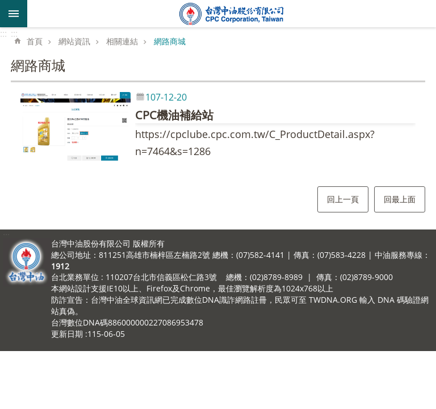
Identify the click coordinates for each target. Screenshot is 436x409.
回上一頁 (343, 199)
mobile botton (13, 13)
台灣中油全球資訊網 (231, 13)
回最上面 (400, 199)
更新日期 (67, 333)
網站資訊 (74, 41)
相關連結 (122, 41)
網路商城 (170, 41)
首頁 (35, 41)
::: (3, 33)
